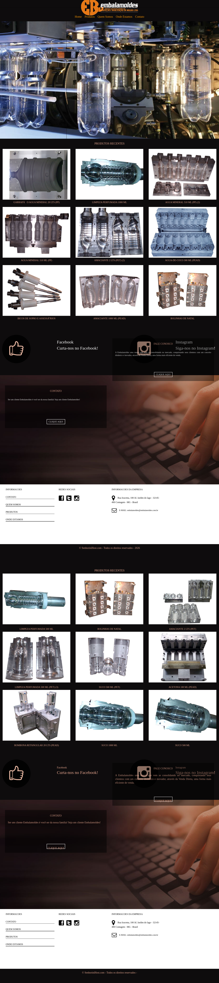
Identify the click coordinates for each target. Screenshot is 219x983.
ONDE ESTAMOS (14, 519)
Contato (139, 16)
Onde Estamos (124, 16)
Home (78, 16)
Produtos (90, 16)
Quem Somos (105, 16)
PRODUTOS (12, 512)
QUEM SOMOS (13, 504)
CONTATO (11, 497)
